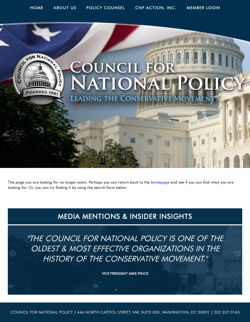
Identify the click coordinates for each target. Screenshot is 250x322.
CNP (131, 83)
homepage (160, 182)
